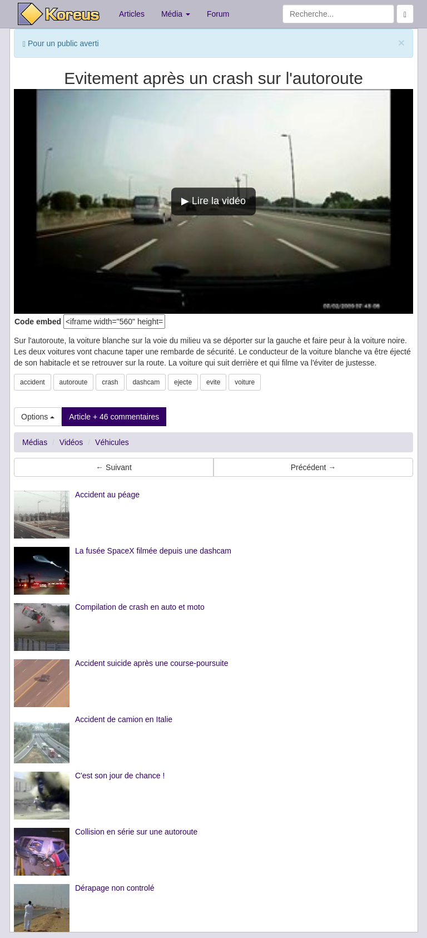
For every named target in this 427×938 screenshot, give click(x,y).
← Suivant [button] (114, 467)
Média (175, 13)
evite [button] (213, 382)
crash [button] (110, 382)
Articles (132, 13)
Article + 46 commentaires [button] (114, 416)
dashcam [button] (146, 382)
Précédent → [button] (313, 467)
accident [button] (32, 382)
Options (37, 416)
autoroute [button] (73, 382)
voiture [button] (245, 382)
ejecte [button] (183, 382)
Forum (218, 13)
